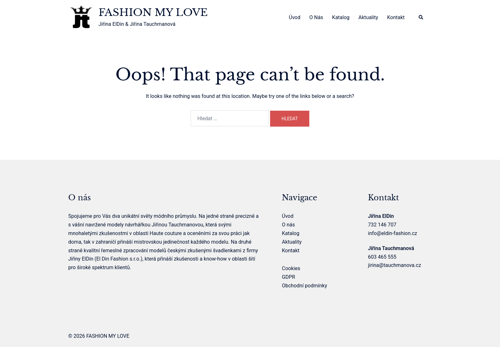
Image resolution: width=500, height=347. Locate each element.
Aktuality (368, 17)
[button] (421, 17)
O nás (316, 17)
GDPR (288, 277)
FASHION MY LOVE (153, 12)
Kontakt (396, 17)
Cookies (291, 268)
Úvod (294, 17)
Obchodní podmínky (304, 286)
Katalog (340, 17)
